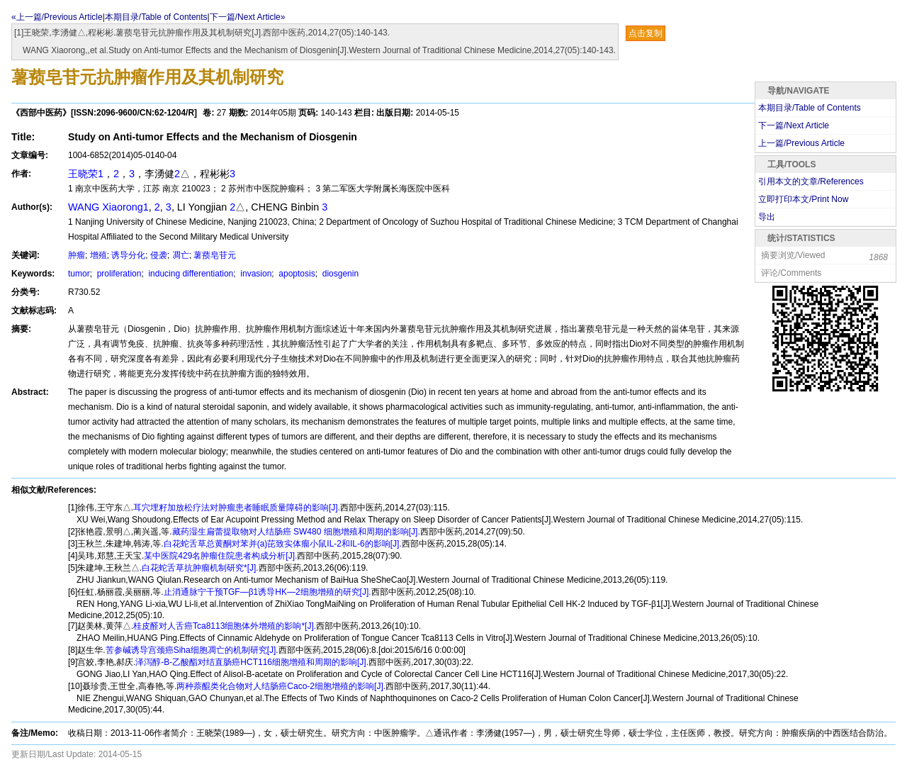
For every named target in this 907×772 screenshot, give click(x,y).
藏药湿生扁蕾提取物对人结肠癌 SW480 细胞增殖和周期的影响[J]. (296, 532)
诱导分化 (128, 255)
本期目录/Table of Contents (156, 17)
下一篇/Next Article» (248, 17)
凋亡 (180, 255)
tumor (79, 274)
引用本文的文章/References (811, 181)
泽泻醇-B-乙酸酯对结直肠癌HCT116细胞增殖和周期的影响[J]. (251, 662)
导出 (766, 217)
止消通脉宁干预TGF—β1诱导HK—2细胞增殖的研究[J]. (267, 592)
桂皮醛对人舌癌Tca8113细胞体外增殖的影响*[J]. (224, 626)
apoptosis (295, 274)
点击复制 (646, 33)
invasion (254, 274)
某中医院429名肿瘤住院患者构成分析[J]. (220, 556)
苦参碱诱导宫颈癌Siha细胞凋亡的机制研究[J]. (192, 650)
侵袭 (158, 255)
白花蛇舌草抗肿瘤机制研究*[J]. (200, 568)
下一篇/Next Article (793, 125)
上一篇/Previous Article (801, 143)
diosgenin (339, 274)
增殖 (98, 255)
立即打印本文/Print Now (803, 199)
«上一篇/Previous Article (57, 17)
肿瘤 (76, 255)
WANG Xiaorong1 (108, 207)
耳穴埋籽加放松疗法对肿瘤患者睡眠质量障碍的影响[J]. (236, 508)
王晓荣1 (85, 173)
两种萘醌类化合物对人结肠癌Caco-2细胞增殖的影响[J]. (280, 686)
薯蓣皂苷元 (214, 255)
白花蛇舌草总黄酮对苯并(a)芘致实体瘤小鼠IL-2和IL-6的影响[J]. (283, 544)
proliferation (117, 274)
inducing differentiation (189, 274)
